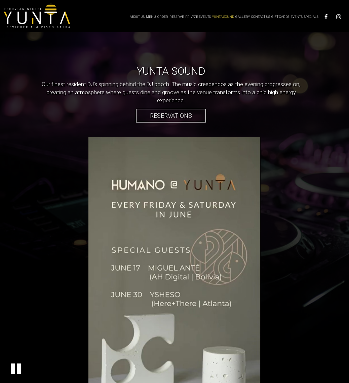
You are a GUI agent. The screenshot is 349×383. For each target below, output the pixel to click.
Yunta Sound (223, 17)
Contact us (260, 17)
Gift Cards (280, 17)
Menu (151, 17)
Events (296, 17)
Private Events (198, 17)
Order (162, 17)
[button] (16, 368)
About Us (137, 17)
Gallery (242, 17)
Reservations (164, 117)
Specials (311, 17)
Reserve (176, 17)
